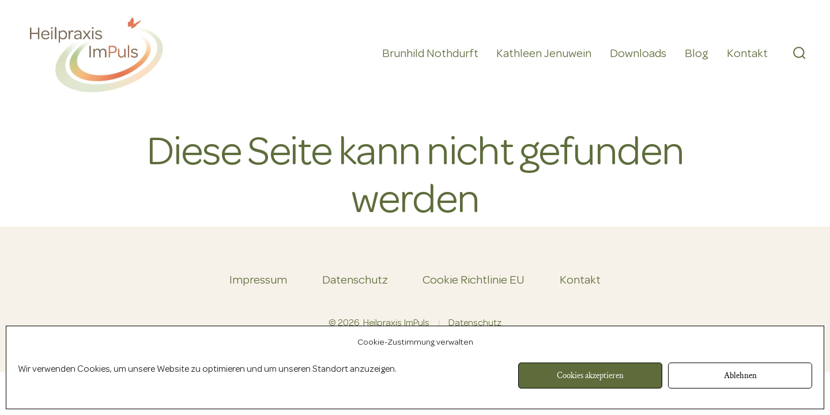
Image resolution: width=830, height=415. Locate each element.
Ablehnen (740, 375)
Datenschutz (355, 281)
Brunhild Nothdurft (430, 54)
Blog (696, 54)
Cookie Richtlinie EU (473, 281)
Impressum (258, 281)
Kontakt (747, 54)
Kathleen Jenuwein (543, 54)
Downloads (638, 54)
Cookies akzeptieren (590, 375)
